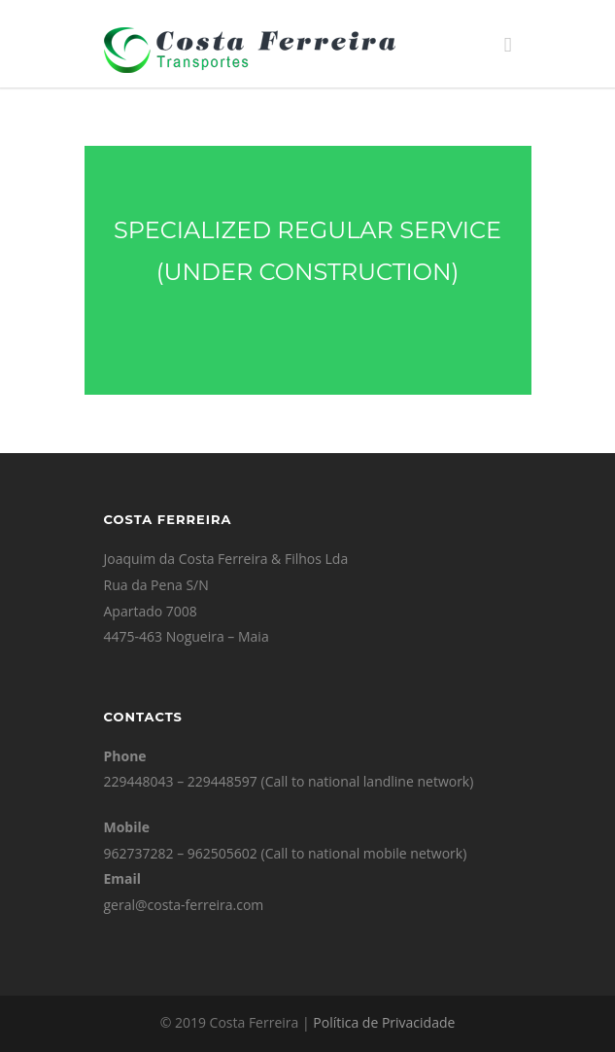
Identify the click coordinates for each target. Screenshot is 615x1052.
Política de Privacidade (384, 1022)
